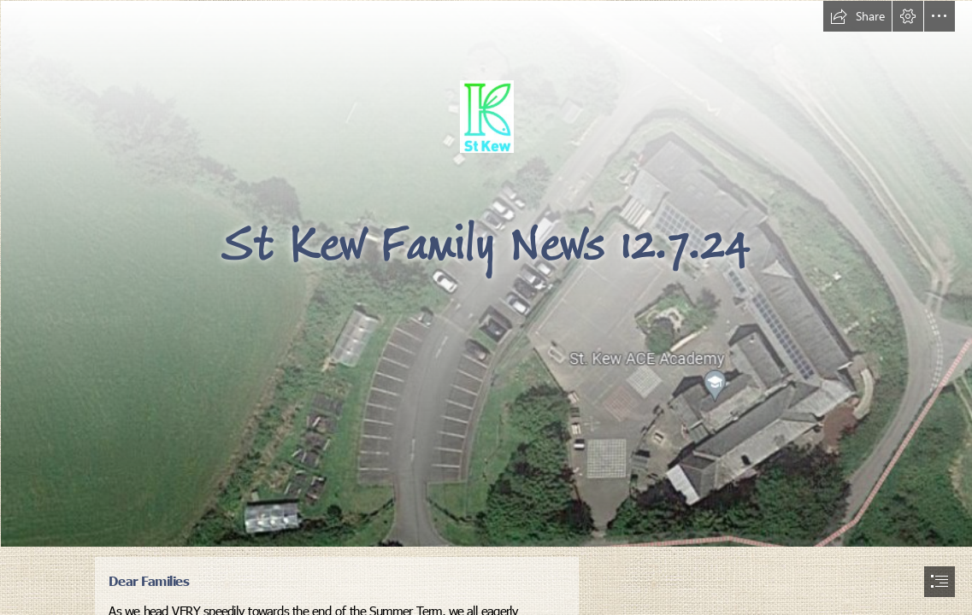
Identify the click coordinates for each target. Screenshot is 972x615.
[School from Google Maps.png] (486, 273)
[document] (486, 307)
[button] (857, 16)
